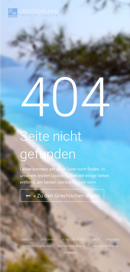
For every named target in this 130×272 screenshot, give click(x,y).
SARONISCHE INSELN (104, 246)
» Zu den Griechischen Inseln (62, 195)
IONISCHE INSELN (74, 239)
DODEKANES (48, 239)
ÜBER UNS (27, 239)
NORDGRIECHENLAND (37, 246)
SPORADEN (71, 252)
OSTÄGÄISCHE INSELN (71, 246)
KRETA (96, 239)
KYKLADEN (113, 239)
